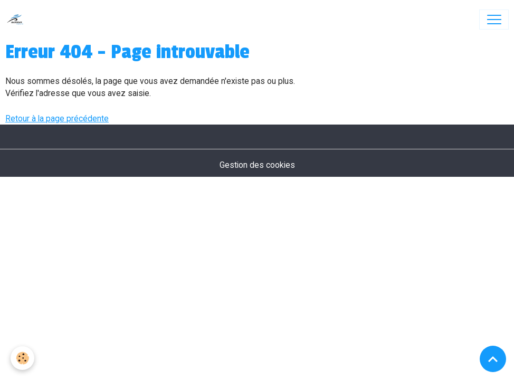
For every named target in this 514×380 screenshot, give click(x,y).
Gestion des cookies (257, 165)
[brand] (17, 20)
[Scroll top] (493, 359)
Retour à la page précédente (57, 118)
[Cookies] (22, 358)
